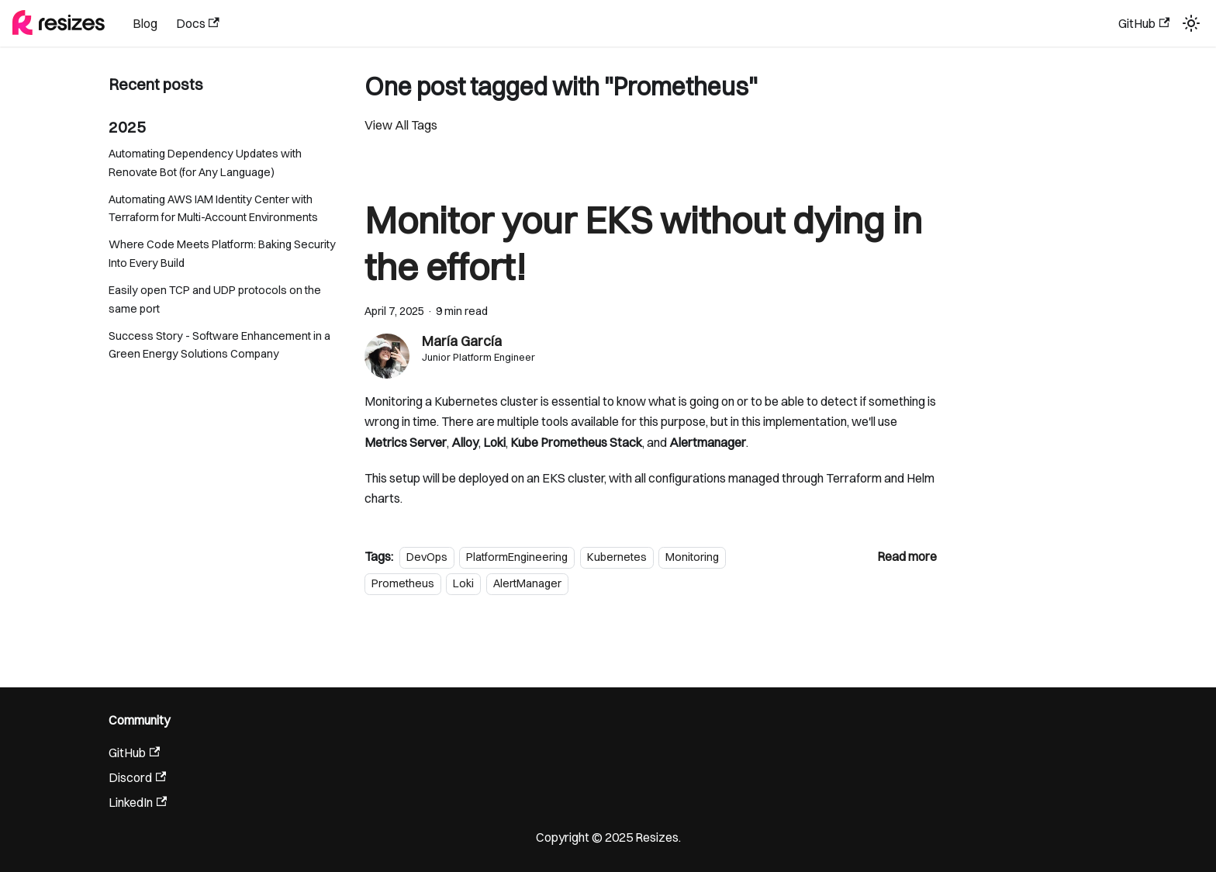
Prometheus (402, 583)
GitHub (1143, 23)
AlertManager (527, 583)
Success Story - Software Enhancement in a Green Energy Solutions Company (219, 345)
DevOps (426, 557)
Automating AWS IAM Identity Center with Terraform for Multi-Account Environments (213, 208)
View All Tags (400, 125)
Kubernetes (617, 557)
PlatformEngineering (517, 557)
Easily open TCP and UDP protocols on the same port (215, 299)
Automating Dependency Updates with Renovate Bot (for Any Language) (205, 163)
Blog (145, 23)
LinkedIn (138, 802)
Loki (463, 583)
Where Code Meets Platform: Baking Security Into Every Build (222, 253)
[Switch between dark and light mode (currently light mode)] (1191, 23)
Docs (197, 23)
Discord (137, 777)
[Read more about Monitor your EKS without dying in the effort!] (907, 556)
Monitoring (692, 557)
